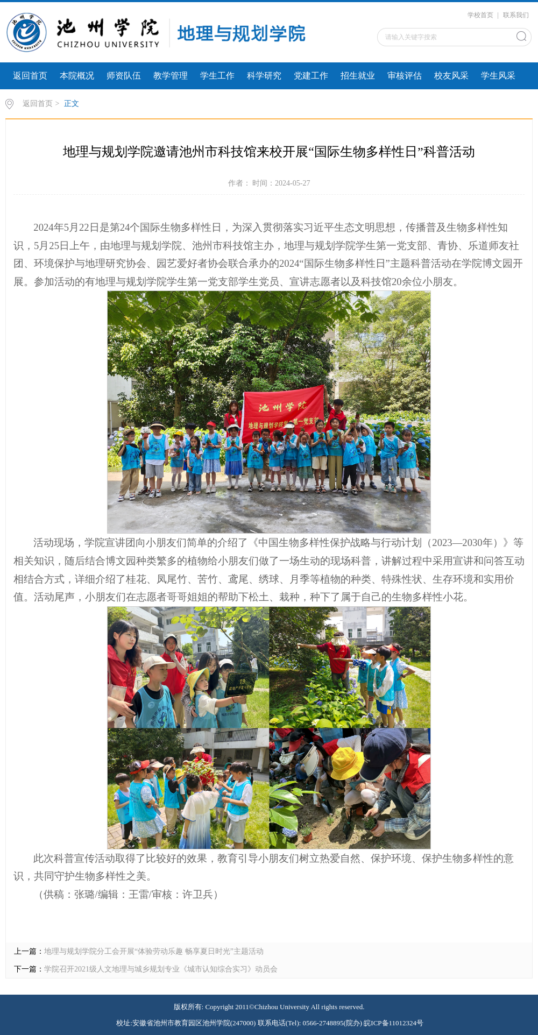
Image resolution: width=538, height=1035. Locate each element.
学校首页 (480, 15)
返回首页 (30, 75)
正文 (71, 104)
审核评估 (404, 75)
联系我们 (516, 15)
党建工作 (311, 75)
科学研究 (264, 75)
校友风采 (451, 75)
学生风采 (498, 75)
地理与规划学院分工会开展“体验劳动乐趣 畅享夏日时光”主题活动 (154, 951)
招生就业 (358, 75)
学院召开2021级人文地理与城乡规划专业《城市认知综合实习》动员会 (161, 969)
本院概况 (77, 75)
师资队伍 (124, 75)
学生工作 (217, 75)
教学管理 (170, 75)
